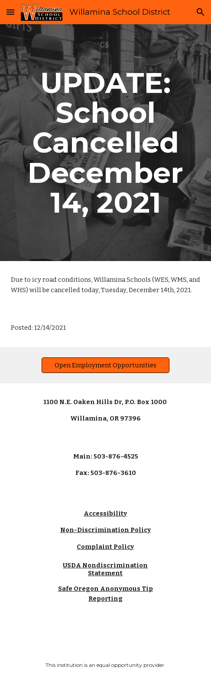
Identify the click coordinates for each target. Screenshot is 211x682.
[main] (105, 142)
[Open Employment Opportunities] (105, 365)
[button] (10, 12)
